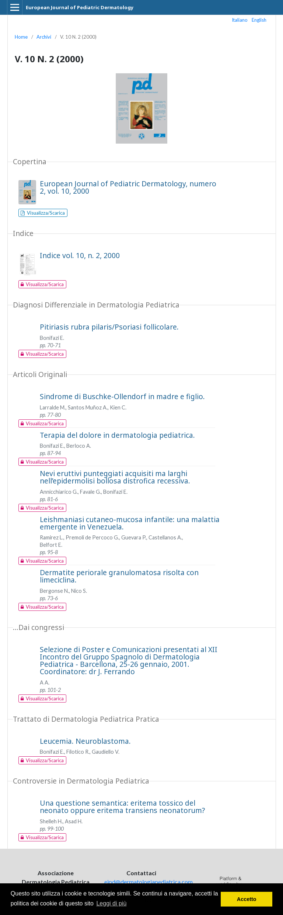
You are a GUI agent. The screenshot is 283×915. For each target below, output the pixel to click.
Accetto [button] (246, 899)
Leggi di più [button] (111, 903)
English (259, 20)
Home (21, 37)
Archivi (43, 37)
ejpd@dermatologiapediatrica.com (148, 881)
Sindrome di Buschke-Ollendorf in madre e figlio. (122, 396)
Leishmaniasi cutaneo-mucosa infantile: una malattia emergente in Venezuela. (130, 523)
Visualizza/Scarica (45, 213)
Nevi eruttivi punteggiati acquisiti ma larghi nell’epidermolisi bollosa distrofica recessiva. (115, 477)
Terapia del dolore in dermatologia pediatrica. (117, 435)
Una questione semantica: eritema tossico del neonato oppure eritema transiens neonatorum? (122, 806)
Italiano (240, 20)
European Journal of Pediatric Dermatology (79, 7)
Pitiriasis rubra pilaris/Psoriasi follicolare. (109, 327)
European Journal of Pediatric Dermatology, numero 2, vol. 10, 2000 (128, 187)
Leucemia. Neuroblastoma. (85, 741)
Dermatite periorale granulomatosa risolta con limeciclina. (119, 576)
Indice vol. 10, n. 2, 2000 (80, 255)
